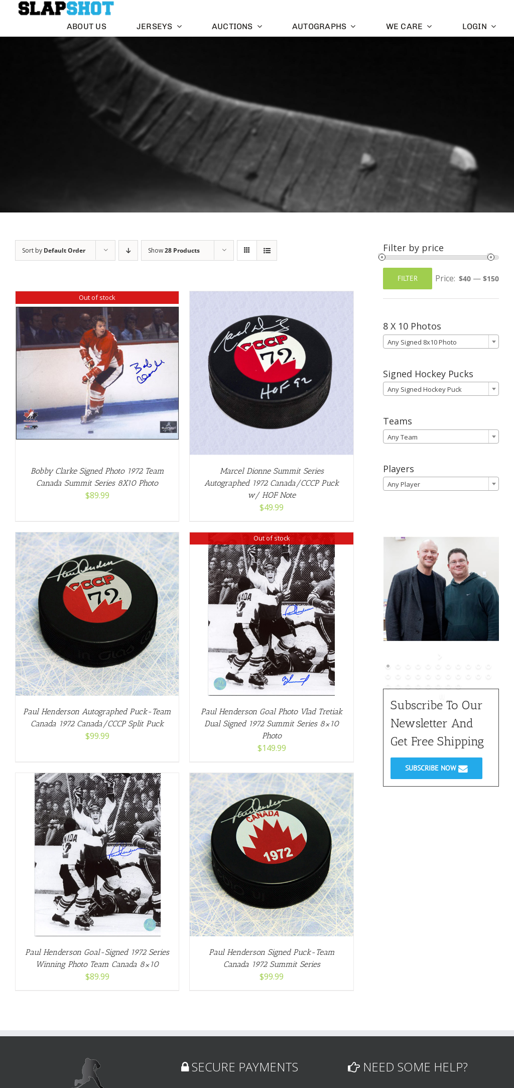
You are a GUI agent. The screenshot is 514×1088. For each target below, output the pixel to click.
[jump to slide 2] (398, 666)
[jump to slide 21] (478, 676)
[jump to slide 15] (418, 676)
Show (174, 250)
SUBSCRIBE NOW (436, 768)
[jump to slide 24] (398, 686)
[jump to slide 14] (408, 676)
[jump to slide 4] (418, 666)
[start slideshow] (441, 656)
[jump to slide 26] (418, 686)
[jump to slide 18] (448, 676)
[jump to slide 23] (388, 686)
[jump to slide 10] (478, 666)
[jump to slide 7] (448, 666)
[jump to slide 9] (468, 666)
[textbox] (440, 342)
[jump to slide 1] (388, 666)
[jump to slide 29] (448, 686)
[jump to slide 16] (428, 676)
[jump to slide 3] (408, 666)
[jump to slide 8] (458, 666)
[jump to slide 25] (408, 686)
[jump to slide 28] (438, 686)
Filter (408, 278)
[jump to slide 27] (428, 686)
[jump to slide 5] (428, 666)
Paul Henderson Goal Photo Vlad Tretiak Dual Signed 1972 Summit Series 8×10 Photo (271, 723)
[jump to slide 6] (438, 666)
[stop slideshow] (441, 696)
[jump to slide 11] (488, 666)
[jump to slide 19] (458, 676)
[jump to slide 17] (438, 676)
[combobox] (441, 342)
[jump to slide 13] (398, 676)
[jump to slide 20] (468, 676)
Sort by (53, 250)
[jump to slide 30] (458, 686)
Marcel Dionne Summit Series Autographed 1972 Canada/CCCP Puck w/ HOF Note (271, 483)
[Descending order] (128, 250)
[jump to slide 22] (488, 676)
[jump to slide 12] (388, 676)
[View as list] (267, 250)
